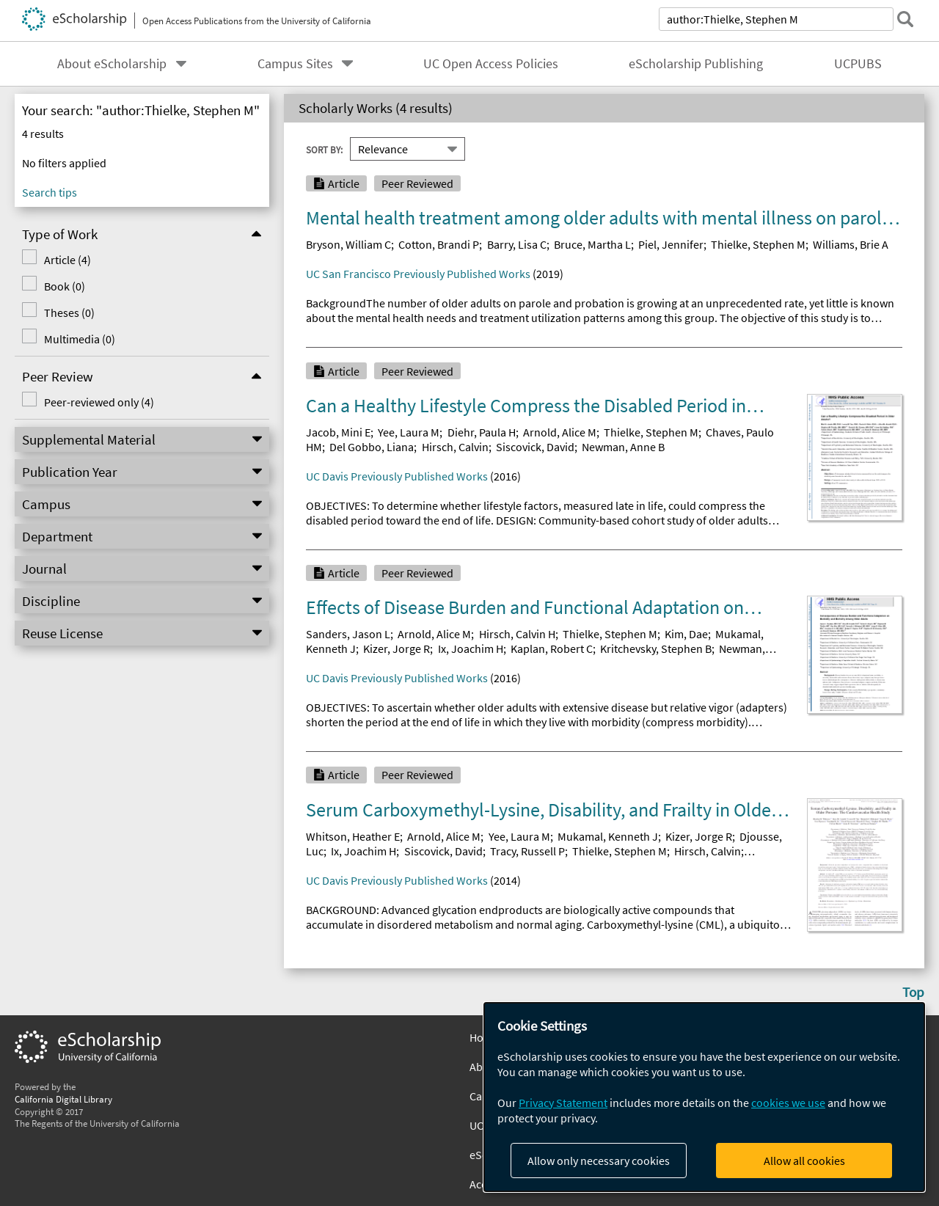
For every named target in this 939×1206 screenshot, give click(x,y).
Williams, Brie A (850, 244)
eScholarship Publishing (696, 64)
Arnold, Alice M (559, 432)
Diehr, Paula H (481, 432)
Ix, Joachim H (470, 648)
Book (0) (64, 286)
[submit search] (905, 19)
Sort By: (324, 150)
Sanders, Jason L (348, 633)
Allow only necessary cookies (598, 1160)
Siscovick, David (535, 446)
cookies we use (788, 1102)
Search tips (49, 192)
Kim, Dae (686, 633)
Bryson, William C (348, 244)
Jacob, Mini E (338, 432)
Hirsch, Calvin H (517, 633)
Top (913, 992)
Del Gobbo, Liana (371, 446)
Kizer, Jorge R (396, 648)
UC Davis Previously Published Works (397, 476)
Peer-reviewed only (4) (99, 402)
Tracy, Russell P (527, 851)
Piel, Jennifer (671, 244)
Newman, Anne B (623, 446)
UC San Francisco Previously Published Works (418, 273)
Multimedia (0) (79, 339)
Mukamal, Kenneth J (608, 836)
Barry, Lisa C (517, 244)
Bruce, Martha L (592, 244)
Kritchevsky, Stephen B (656, 648)
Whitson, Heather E (353, 836)
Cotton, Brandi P (438, 244)
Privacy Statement (563, 1102)
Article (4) (67, 259)
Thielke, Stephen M (758, 244)
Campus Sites (295, 64)
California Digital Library (63, 1099)
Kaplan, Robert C (552, 648)
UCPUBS (858, 64)
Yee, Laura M (408, 432)
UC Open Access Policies (490, 64)
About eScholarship (112, 64)
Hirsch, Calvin (455, 446)
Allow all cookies (804, 1160)
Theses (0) (69, 312)
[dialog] (704, 1097)
